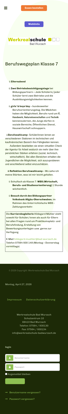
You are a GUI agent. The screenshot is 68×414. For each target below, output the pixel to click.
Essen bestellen (34, 7)
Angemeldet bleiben (19, 374)
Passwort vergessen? (22, 399)
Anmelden (15, 381)
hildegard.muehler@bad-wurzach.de (35, 239)
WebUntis (34, 24)
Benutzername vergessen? (24, 392)
